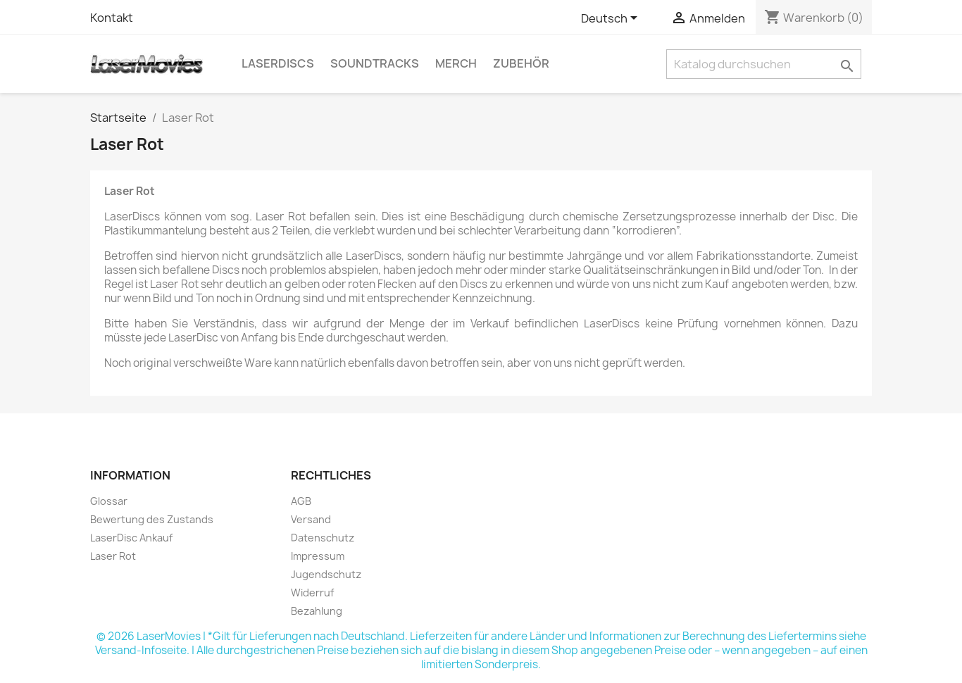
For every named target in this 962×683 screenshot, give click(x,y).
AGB (301, 501)
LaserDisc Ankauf (131, 537)
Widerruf (312, 592)
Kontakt (111, 17)
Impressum (317, 556)
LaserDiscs (278, 63)
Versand (311, 519)
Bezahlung (316, 611)
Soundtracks (374, 63)
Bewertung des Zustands (151, 519)
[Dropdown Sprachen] (611, 19)
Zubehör (521, 63)
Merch (456, 63)
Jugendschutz (326, 574)
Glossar (108, 501)
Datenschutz (322, 537)
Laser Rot (113, 556)
